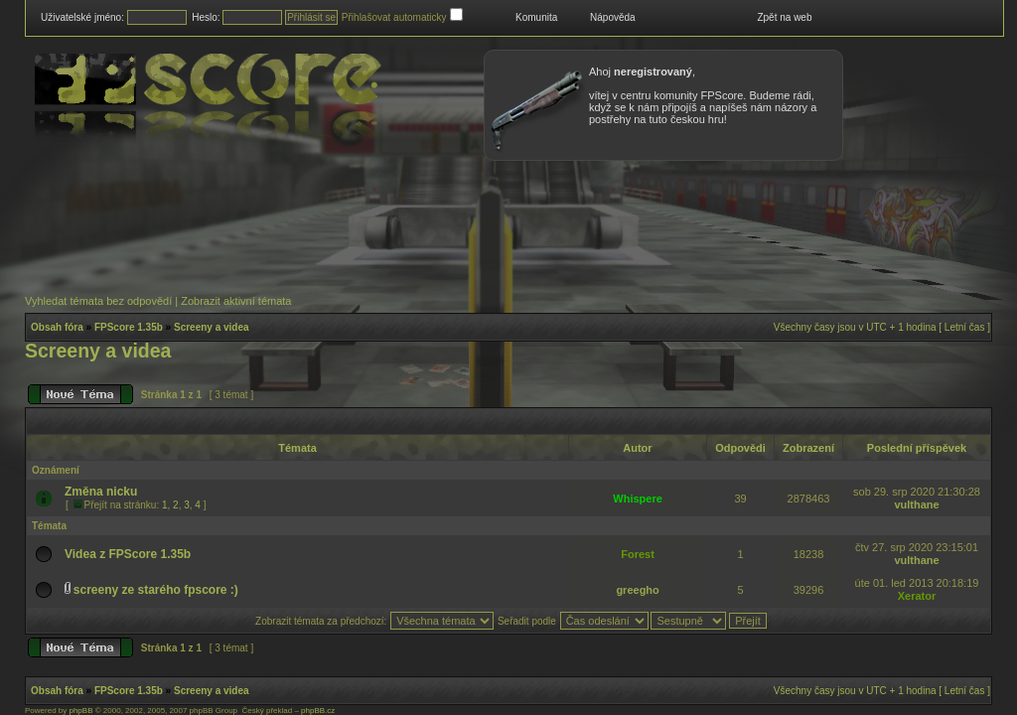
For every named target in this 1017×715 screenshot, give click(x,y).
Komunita (536, 17)
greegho (637, 590)
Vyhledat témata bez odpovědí (98, 301)
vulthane (916, 504)
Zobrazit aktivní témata (236, 301)
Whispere (637, 498)
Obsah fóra (57, 327)
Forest (637, 554)
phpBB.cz (318, 710)
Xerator (917, 596)
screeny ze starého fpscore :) (155, 590)
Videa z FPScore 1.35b (128, 554)
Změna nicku (101, 492)
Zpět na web (784, 17)
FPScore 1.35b (128, 327)
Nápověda (613, 17)
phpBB (80, 710)
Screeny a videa (211, 327)
